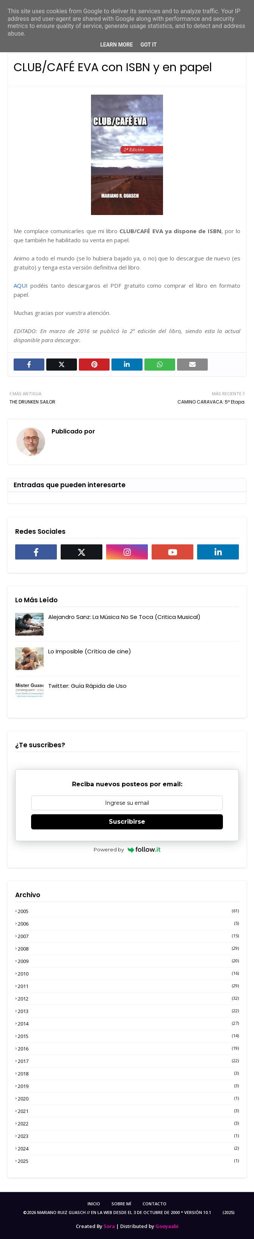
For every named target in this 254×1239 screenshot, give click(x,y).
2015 (128, 1036)
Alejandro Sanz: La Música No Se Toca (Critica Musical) (124, 617)
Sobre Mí (121, 1203)
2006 (128, 923)
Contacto (154, 1203)
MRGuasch (112, 431)
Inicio (94, 1203)
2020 (128, 1098)
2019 (128, 1086)
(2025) (229, 1212)
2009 (128, 961)
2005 (128, 911)
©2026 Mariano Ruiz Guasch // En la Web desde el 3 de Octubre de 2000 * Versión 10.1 (117, 1212)
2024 (128, 1148)
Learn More (116, 45)
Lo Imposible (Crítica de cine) (89, 651)
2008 (128, 948)
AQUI (21, 285)
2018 (128, 1073)
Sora (109, 1226)
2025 (128, 1161)
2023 (128, 1136)
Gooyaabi (167, 1226)
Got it (148, 45)
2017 (128, 1061)
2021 (128, 1111)
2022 (128, 1123)
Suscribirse (127, 821)
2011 (128, 986)
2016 (128, 1048)
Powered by (127, 849)
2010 (128, 973)
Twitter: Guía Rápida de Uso (87, 686)
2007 (128, 936)
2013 (128, 1011)
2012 (128, 998)
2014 (128, 1023)
